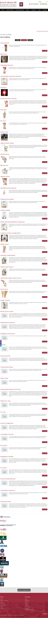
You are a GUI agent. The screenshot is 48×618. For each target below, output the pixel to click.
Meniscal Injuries (4, 154)
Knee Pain (3, 345)
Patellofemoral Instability (7, 199)
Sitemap (26, 603)
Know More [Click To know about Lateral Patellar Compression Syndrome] (45, 84)
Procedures (30, 40)
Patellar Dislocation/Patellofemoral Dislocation (12, 222)
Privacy (26, 602)
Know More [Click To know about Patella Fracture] (45, 252)
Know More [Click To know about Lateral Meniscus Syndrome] (45, 498)
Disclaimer (27, 600)
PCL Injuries (3, 468)
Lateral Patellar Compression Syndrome (10, 76)
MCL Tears (3, 121)
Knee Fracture (4, 289)
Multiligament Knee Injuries (7, 334)
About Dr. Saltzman (10, 10)
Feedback (27, 605)
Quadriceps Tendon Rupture (7, 255)
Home (3, 10)
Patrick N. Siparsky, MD (3, 615)
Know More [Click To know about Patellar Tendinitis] (45, 308)
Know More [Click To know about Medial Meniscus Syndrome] (45, 330)
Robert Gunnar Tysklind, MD (12, 615)
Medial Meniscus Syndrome (7, 322)
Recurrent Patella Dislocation (8, 479)
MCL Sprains (3, 445)
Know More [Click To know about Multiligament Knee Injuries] (45, 341)
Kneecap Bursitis (4, 43)
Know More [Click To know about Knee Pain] (45, 352)
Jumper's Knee (4, 378)
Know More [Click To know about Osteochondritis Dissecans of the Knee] (45, 397)
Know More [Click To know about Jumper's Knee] (45, 386)
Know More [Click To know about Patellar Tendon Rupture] (45, 274)
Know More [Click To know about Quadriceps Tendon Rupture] (45, 263)
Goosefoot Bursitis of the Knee (8, 98)
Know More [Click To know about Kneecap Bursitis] (45, 50)
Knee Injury (3, 87)
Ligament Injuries (5, 176)
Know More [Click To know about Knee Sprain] (45, 117)
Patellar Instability (5, 210)
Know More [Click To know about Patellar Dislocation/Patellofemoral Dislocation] (45, 229)
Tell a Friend (27, 606)
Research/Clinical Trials (20, 10)
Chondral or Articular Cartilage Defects (10, 233)
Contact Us (45, 10)
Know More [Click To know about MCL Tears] (45, 128)
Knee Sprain (3, 110)
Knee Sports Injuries (5, 501)
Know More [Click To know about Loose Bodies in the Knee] (45, 442)
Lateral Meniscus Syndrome (7, 490)
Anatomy (17, 40)
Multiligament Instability (6, 456)
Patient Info (34, 10)
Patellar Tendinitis (5, 300)
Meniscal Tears (4, 165)
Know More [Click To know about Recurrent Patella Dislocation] (45, 487)
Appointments (3, 605)
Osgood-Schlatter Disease (7, 143)
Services (27, 10)
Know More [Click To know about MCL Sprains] (45, 453)
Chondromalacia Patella (6, 367)
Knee (6, 34)
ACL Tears (3, 412)
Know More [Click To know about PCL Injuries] (45, 475)
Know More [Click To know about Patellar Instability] (45, 218)
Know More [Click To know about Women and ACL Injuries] (45, 319)
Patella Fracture (4, 244)
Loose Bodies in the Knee (6, 434)
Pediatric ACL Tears (5, 401)
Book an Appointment (24, 590)
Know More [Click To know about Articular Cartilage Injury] (45, 431)
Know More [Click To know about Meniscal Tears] (45, 173)
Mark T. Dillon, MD (21, 615)
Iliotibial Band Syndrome (6, 65)
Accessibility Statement (29, 609)
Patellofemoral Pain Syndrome (8, 188)
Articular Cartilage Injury (6, 423)
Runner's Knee (4, 132)
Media (39, 10)
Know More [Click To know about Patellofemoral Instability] (45, 207)
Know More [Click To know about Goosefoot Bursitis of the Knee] (45, 106)
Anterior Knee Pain (5, 356)
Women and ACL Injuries (6, 311)
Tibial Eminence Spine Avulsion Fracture (10, 278)
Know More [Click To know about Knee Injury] (45, 95)
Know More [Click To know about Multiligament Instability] (45, 464)
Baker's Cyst (3, 54)
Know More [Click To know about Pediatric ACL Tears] (45, 408)
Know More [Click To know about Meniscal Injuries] (45, 162)
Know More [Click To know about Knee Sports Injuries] (45, 509)
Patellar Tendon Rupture (6, 267)
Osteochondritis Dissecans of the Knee (10, 389)
